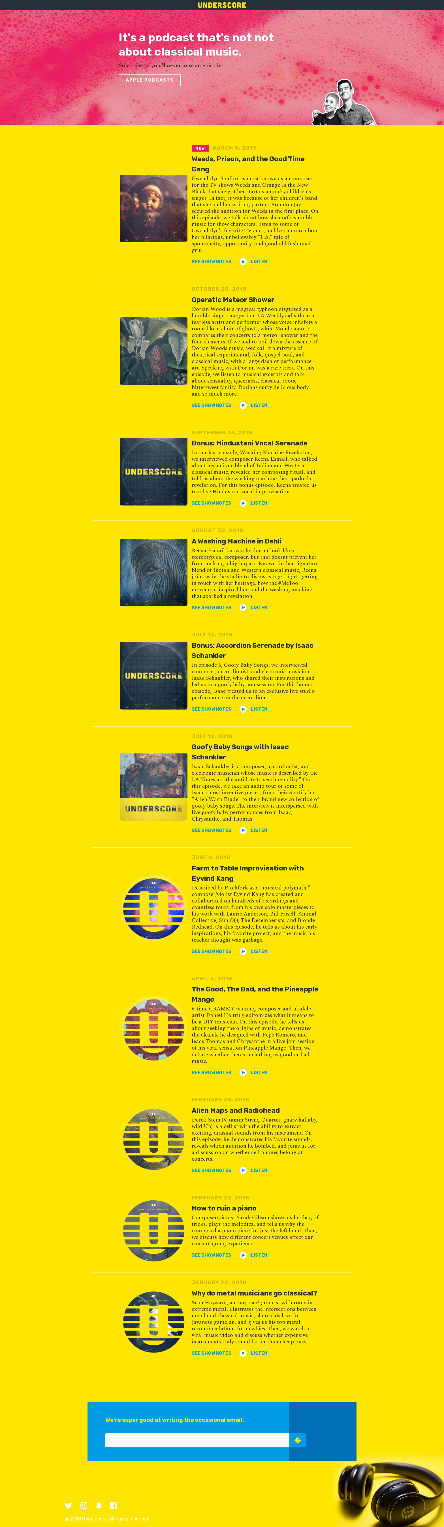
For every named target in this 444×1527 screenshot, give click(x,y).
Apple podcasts (150, 80)
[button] (211, 261)
